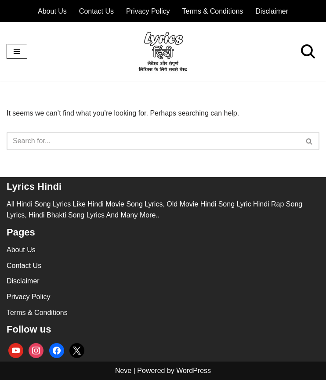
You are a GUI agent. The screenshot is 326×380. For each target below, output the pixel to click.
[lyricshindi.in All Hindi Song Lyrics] (163, 51)
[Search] (308, 51)
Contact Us (96, 11)
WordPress (193, 370)
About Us (52, 11)
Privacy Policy (148, 11)
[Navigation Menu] (17, 51)
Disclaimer (271, 11)
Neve (123, 370)
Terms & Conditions (212, 11)
